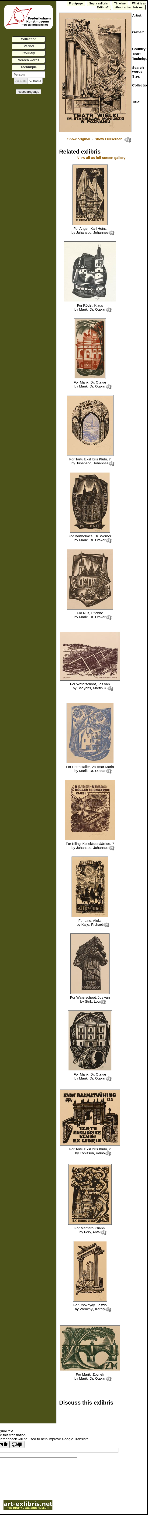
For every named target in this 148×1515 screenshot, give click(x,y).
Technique (29, 67)
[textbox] (28, 74)
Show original (78, 139)
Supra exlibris (98, 3)
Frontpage (76, 3)
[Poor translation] (17, 1444)
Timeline (119, 3)
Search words (28, 60)
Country (28, 53)
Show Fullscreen (109, 139)
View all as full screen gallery (102, 158)
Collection (29, 39)
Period (29, 46)
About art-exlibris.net (129, 7)
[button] (21, 81)
